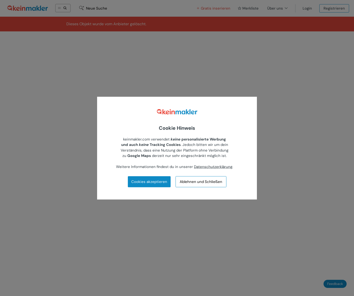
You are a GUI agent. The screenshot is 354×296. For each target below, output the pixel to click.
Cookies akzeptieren (149, 181)
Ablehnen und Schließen (201, 181)
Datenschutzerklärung (213, 166)
